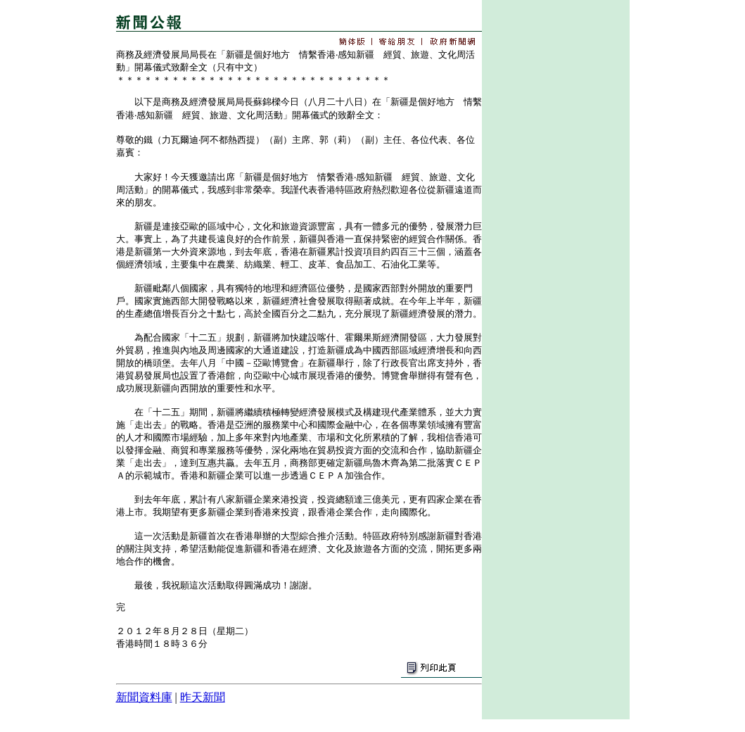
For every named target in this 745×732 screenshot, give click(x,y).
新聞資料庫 (144, 697)
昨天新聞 (202, 697)
